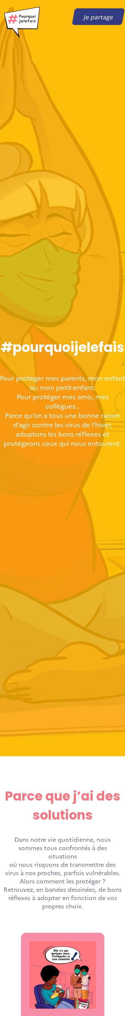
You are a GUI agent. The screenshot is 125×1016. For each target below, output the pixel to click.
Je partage (98, 17)
